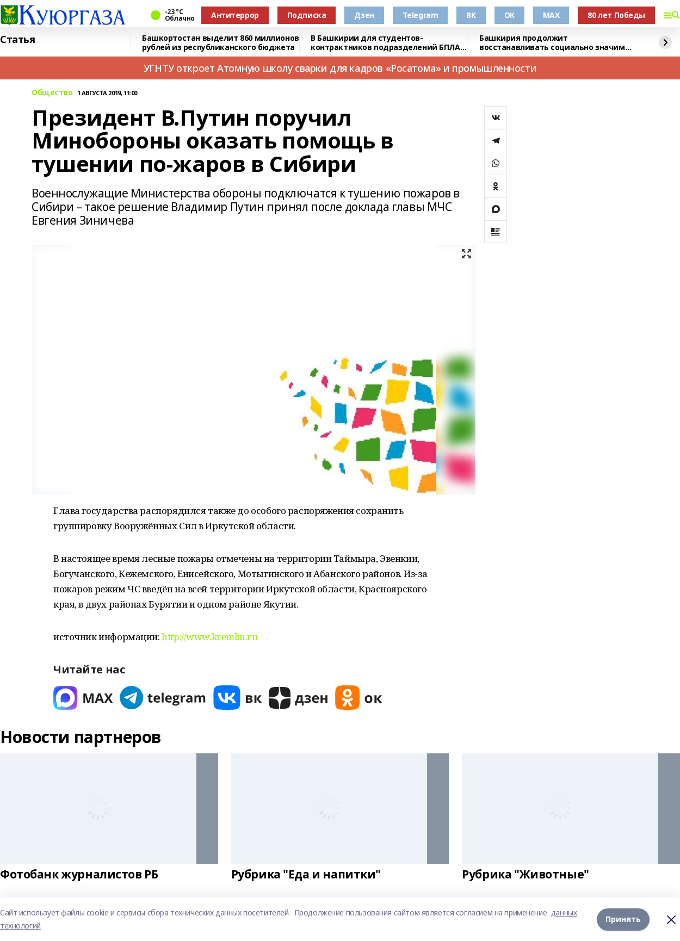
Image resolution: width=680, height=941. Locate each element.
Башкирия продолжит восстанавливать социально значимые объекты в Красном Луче (557, 43)
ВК (470, 15)
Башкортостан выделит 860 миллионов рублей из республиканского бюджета (220, 43)
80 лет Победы (616, 15)
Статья (17, 40)
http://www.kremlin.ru (209, 636)
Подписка (306, 15)
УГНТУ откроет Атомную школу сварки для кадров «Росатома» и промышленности (340, 68)
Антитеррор (235, 15)
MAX (551, 15)
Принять (623, 919)
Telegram (420, 15)
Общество (52, 92)
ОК (509, 15)
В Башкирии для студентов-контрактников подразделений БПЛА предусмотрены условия (385, 43)
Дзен (364, 15)
